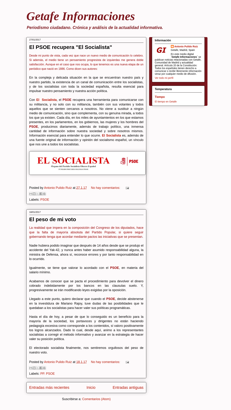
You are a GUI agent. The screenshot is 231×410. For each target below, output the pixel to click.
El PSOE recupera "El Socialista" (70, 47)
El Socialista (46, 100)
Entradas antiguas (128, 387)
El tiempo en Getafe (166, 101)
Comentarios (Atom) (96, 399)
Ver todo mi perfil (164, 77)
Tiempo (160, 96)
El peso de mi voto (52, 219)
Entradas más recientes (49, 387)
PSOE (44, 199)
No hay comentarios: (106, 188)
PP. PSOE (47, 373)
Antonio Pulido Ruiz (186, 46)
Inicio (90, 387)
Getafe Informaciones (80, 16)
